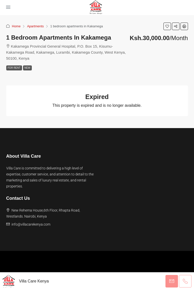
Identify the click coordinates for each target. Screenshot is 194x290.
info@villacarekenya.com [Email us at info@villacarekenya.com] (31, 224)
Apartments (35, 26)
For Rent (14, 67)
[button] (167, 26)
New (27, 67)
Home (16, 26)
